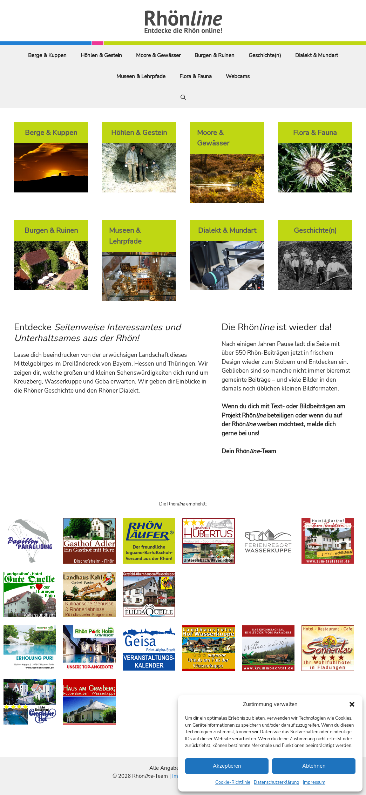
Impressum (314, 782)
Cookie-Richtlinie (232, 782)
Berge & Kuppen (47, 55)
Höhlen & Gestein (101, 55)
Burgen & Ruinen (215, 55)
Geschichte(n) (265, 55)
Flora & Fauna (195, 76)
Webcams (238, 76)
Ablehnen (314, 765)
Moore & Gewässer (158, 55)
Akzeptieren (227, 765)
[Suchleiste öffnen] (183, 97)
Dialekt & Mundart (316, 55)
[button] (351, 704)
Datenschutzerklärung (276, 782)
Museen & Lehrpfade (140, 76)
